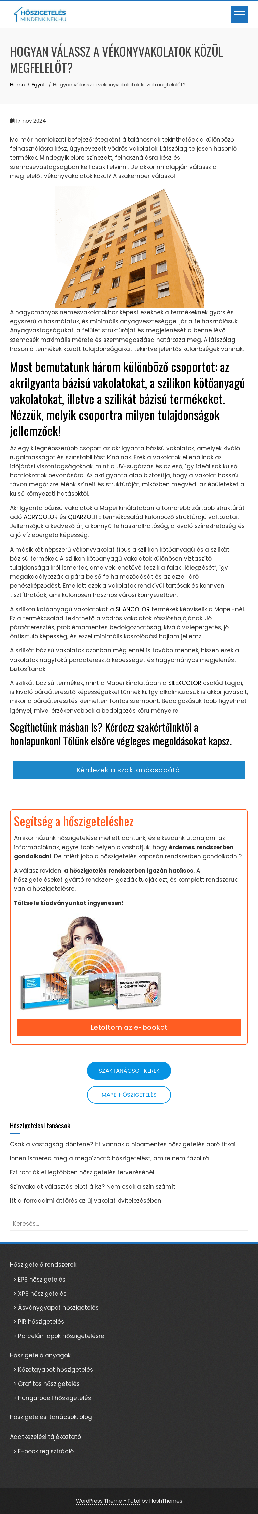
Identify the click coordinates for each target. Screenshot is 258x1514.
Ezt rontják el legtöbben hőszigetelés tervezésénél (83, 1172)
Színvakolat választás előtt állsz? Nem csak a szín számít (92, 1187)
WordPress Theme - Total (108, 1500)
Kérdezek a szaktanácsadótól (129, 770)
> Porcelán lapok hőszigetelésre (58, 1336)
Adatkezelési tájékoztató (45, 1437)
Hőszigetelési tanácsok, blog (51, 1417)
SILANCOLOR (133, 609)
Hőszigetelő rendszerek (43, 1265)
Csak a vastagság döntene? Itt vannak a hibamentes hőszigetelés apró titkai (122, 1144)
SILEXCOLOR (184, 683)
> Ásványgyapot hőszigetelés (56, 1308)
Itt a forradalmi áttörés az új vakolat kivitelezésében (85, 1201)
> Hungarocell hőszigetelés (52, 1398)
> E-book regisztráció (43, 1451)
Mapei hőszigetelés (129, 1095)
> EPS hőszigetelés (39, 1279)
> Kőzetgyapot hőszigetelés (53, 1370)
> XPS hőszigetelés (40, 1294)
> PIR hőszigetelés (38, 1322)
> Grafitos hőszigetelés (46, 1384)
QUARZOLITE (84, 517)
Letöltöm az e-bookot (129, 1027)
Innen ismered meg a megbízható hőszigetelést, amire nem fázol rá (109, 1158)
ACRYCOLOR (41, 517)
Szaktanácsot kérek (129, 1070)
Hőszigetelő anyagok (40, 1355)
